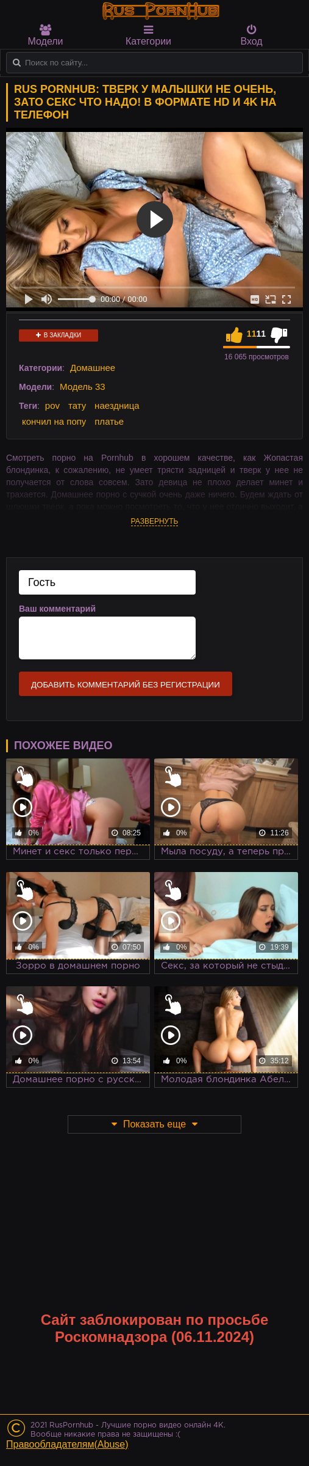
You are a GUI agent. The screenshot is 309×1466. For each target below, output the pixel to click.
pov (52, 405)
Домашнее (92, 367)
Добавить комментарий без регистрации (125, 684)
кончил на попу (54, 421)
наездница (117, 405)
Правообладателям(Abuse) (67, 1444)
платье (109, 421)
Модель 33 (82, 386)
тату (77, 405)
